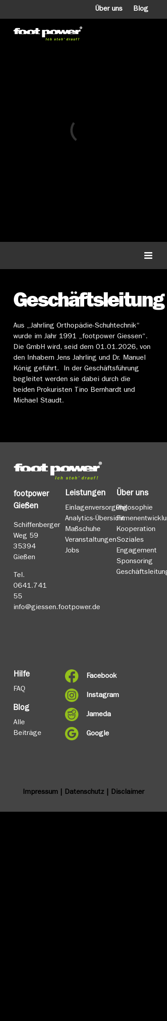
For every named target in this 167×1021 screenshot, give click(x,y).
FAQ (19, 689)
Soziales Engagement (135, 546)
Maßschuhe (83, 529)
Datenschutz (84, 792)
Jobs (72, 551)
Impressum (40, 792)
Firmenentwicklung (135, 519)
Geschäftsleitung (135, 572)
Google (94, 734)
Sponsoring (134, 561)
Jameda (94, 714)
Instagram (94, 695)
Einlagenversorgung (83, 508)
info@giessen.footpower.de (56, 607)
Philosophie (134, 508)
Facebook (94, 676)
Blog (140, 9)
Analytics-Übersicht (83, 519)
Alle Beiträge (27, 728)
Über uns (108, 9)
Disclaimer (127, 792)
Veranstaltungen (83, 540)
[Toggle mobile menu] (149, 255)
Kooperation (135, 529)
